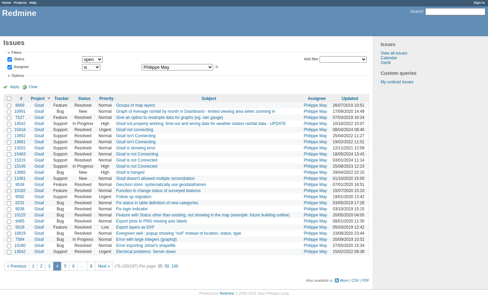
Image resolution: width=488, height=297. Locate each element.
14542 (19, 123)
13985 (19, 172)
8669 (19, 105)
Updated (350, 98)
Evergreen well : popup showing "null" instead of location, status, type (178, 233)
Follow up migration (133, 196)
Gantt (385, 62)
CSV (355, 280)
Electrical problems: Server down (146, 251)
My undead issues (397, 82)
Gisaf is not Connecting (137, 154)
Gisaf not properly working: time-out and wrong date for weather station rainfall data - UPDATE (201, 123)
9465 (19, 221)
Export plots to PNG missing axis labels (151, 221)
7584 (19, 239)
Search (416, 11)
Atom (344, 280)
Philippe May (315, 105)
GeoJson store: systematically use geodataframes (161, 184)
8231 (19, 202)
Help (33, 2)
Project (38, 98)
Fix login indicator (132, 209)
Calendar (389, 58)
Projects (20, 2)
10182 (19, 190)
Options (18, 75)
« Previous (16, 266)
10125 (19, 215)
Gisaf (39, 105)
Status (18, 59)
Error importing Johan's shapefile (146, 245)
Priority (106, 98)
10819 (19, 233)
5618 (19, 227)
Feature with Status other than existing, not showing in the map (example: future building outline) (203, 215)
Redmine (227, 293)
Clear (33, 87)
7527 (19, 117)
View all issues (394, 53)
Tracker (61, 98)
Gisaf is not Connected (136, 160)
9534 (19, 184)
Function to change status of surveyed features (158, 190)
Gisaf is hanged (130, 172)
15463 (19, 154)
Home (6, 2)
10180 (19, 245)
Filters (16, 52)
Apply (14, 87)
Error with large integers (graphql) (146, 239)
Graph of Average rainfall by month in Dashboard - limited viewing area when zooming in (195, 111)
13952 (19, 135)
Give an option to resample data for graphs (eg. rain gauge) (169, 117)
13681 (19, 142)
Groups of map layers (135, 105)
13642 (19, 251)
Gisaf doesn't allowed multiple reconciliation (155, 178)
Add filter (311, 59)
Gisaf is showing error (136, 148)
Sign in (479, 2)
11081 (19, 178)
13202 (19, 148)
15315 (19, 160)
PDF (365, 280)
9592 (19, 196)
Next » (104, 266)
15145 (19, 166)
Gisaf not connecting (134, 129)
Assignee (21, 67)
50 (167, 266)
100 (174, 266)
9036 (19, 209)
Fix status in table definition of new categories (157, 202)
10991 (19, 111)
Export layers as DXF (135, 227)
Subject (209, 98)
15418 (19, 129)
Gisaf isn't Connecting (136, 135)
